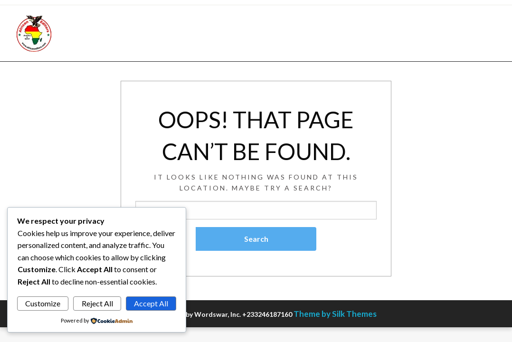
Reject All (97, 303)
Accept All (151, 303)
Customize (42, 303)
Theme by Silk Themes (335, 314)
